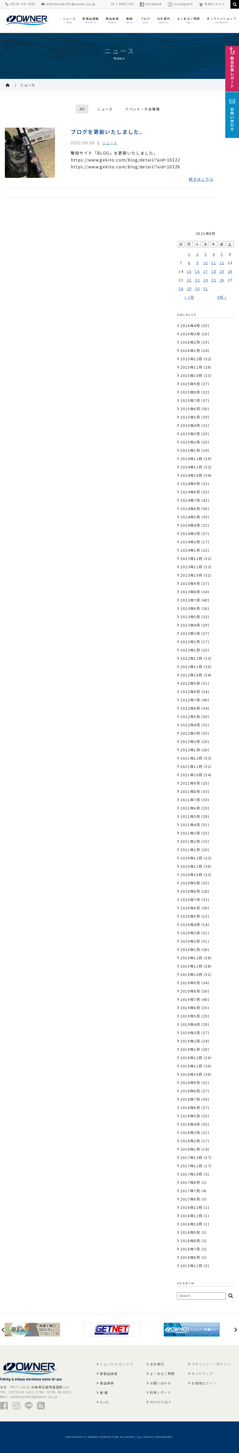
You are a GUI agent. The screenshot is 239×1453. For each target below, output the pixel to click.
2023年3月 (190, 633)
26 (222, 279)
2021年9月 (190, 783)
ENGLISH (126, 4)
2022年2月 (190, 741)
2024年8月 (190, 491)
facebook (151, 4)
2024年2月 (190, 541)
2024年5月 (190, 516)
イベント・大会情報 (142, 108)
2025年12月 (191, 358)
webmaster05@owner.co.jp (69, 4)
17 (205, 271)
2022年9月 (190, 683)
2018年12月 (191, 1057)
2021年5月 (190, 816)
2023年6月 (190, 608)
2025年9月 (190, 383)
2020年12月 (191, 857)
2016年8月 (190, 1240)
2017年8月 (190, 1182)
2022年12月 (191, 658)
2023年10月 (191, 575)
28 (181, 288)
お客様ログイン (203, 1383)
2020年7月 (190, 899)
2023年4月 (190, 625)
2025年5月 (190, 417)
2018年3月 (190, 1132)
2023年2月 (190, 641)
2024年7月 (190, 500)
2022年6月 (190, 708)
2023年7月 (190, 600)
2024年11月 (191, 466)
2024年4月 (190, 525)
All (82, 108)
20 (230, 271)
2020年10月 (191, 874)
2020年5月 (190, 916)
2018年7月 (190, 1099)
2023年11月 (191, 566)
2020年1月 (190, 949)
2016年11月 (191, 1215)
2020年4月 (190, 924)
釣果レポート (160, 1392)
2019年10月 (191, 974)
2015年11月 (191, 1265)
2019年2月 (190, 1040)
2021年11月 (191, 766)
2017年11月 (191, 1165)
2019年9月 (190, 982)
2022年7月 (190, 699)
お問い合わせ (160, 1383)
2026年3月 (190, 333)
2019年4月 (190, 1024)
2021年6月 (190, 808)
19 (222, 271)
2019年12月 (191, 957)
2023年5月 (190, 616)
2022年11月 (191, 666)
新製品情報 (109, 1373)
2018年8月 (190, 1090)
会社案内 (157, 1364)
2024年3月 (190, 533)
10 (205, 262)
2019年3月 (190, 1032)
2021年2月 (190, 841)
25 (213, 279)
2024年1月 (190, 550)
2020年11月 (191, 866)
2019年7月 (190, 999)
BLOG (104, 1402)
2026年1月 (190, 350)
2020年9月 (190, 882)
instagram (180, 4)
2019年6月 (190, 1007)
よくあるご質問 (162, 1373)
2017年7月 (190, 1190)
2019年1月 (190, 1049)
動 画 (104, 1392)
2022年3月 (190, 733)
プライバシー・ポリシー (210, 1364)
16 (197, 271)
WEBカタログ (212, 4)
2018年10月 (191, 1074)
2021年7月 (190, 799)
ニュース (27, 84)
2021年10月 (191, 774)
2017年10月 (191, 1174)
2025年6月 (190, 408)
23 (197, 279)
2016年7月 (190, 1248)
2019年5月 (190, 1016)
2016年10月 (191, 1223)
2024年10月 (191, 475)
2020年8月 (190, 891)
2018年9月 (190, 1082)
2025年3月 (190, 433)
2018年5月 (190, 1115)
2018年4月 (190, 1124)
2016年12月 (191, 1207)
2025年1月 (190, 450)
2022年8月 (190, 691)
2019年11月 (191, 966)
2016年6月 (190, 1257)
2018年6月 (190, 1107)
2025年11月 (191, 367)
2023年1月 (190, 649)
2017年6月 (190, 1199)
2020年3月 (190, 932)
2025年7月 (190, 400)
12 (222, 262)
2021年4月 (190, 824)
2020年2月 (190, 941)
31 (205, 288)
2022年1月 (190, 749)
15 (189, 271)
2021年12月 (191, 758)
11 (213, 262)
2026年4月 (190, 325)
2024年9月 (190, 483)
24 (205, 279)
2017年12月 (191, 1157)
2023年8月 (190, 591)
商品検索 (107, 1383)
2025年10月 (191, 375)
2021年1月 (190, 849)
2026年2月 (190, 342)
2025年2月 (190, 441)
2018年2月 (190, 1140)
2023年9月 (190, 583)
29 (189, 288)
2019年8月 (190, 991)
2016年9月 (190, 1232)
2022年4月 (190, 724)
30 (197, 288)
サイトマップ (202, 1373)
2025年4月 (190, 425)
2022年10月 (191, 674)
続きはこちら (201, 179)
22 (189, 279)
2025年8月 (190, 392)
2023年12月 (191, 558)
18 (213, 271)
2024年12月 (191, 458)
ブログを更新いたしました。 (108, 131)
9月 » (222, 297)
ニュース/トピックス (116, 1364)
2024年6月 (190, 508)
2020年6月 (190, 907)
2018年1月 (190, 1149)
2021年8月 (190, 791)
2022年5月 (190, 716)
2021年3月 (190, 832)
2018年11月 (191, 1065)
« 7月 (189, 297)
